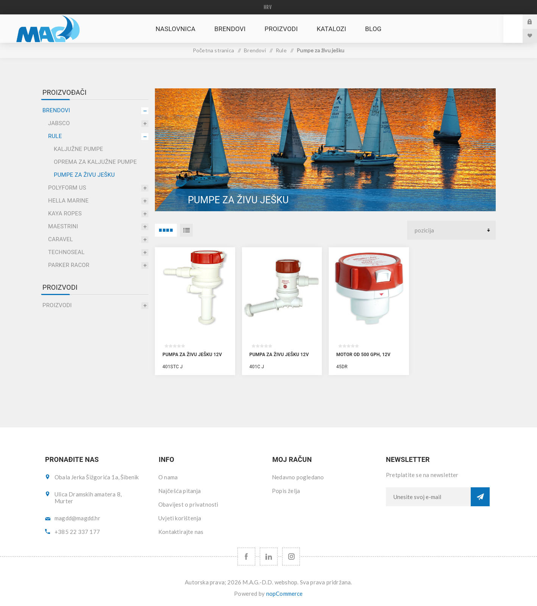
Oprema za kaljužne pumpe (95, 162)
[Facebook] (246, 556)
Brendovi (56, 110)
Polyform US (67, 187)
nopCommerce (284, 593)
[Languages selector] (269, 7)
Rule (55, 136)
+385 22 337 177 (77, 531)
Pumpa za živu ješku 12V (192, 354)
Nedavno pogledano (298, 477)
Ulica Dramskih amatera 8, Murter (88, 497)
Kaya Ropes (65, 213)
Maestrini (63, 226)
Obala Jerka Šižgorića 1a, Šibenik (97, 477)
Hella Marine (68, 200)
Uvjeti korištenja (179, 518)
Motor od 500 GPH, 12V (363, 354)
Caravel (60, 239)
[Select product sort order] (451, 230)
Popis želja (286, 490)
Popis (186, 230)
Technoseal (66, 252)
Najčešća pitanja (179, 490)
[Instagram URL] (291, 556)
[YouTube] (269, 556)
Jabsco (59, 123)
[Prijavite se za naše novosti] (428, 496)
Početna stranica (213, 50)
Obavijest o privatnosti (188, 504)
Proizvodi (57, 305)
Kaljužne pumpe (78, 149)
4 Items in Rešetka (166, 230)
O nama (168, 477)
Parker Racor (68, 265)
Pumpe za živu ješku (84, 174)
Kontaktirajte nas (180, 531)
